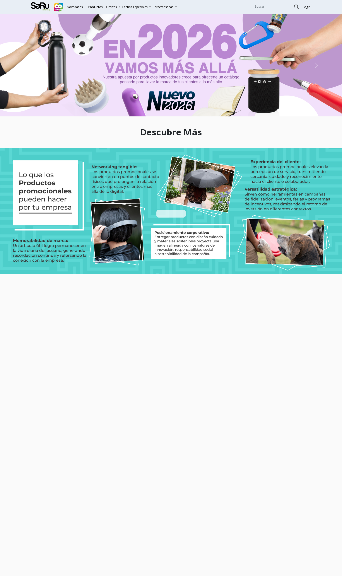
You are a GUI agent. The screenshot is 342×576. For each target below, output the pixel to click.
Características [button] (163, 7)
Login (306, 7)
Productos (95, 7)
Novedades (75, 7)
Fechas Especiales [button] (135, 7)
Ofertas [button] (112, 7)
